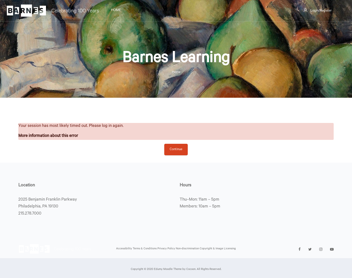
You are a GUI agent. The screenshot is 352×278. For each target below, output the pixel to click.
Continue (176, 149)
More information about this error (48, 136)
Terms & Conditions (145, 249)
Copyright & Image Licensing (218, 249)
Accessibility (124, 249)
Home (176, 72)
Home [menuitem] (116, 10)
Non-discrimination (188, 249)
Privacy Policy (166, 249)
